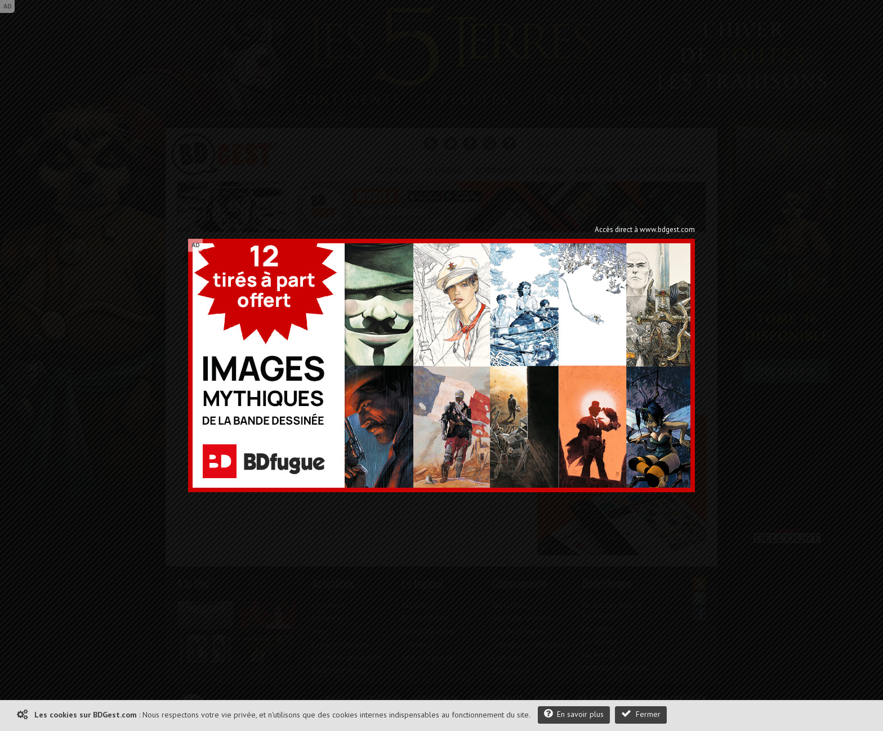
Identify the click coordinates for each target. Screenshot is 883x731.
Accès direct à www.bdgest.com (645, 229)
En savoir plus (574, 713)
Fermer (641, 713)
